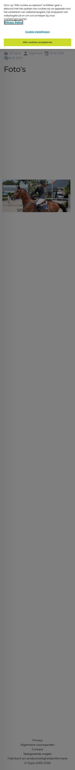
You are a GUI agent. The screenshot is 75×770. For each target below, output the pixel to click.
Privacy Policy (13, 22)
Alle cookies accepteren (37, 42)
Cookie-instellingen (37, 31)
